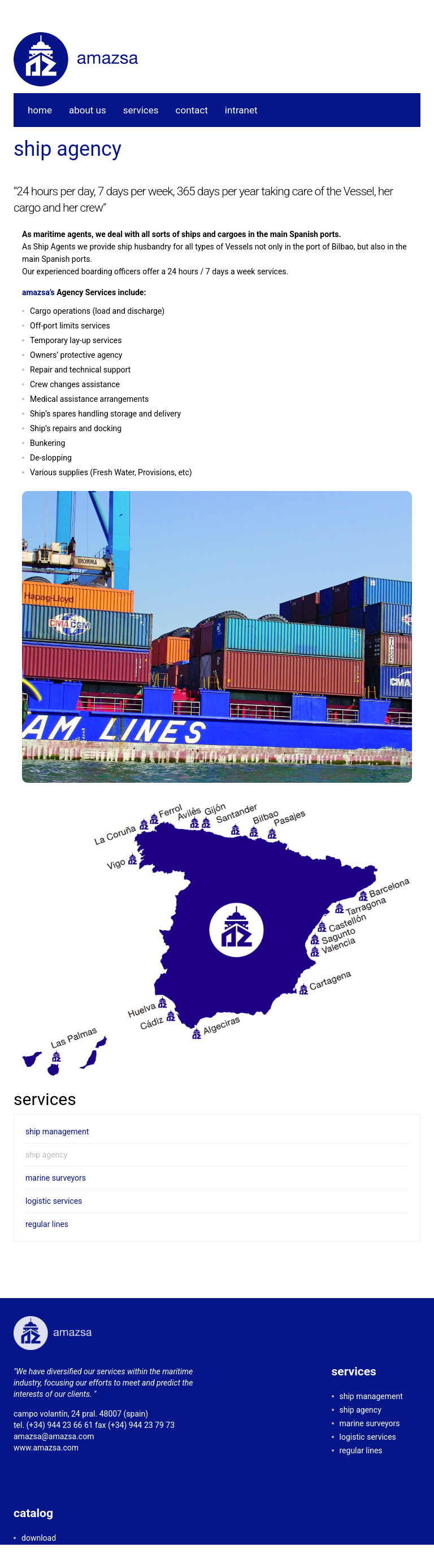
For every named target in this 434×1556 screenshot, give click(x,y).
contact (192, 110)
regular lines (46, 1224)
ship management (57, 1131)
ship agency (46, 1154)
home (40, 110)
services (141, 110)
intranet (241, 110)
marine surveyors (55, 1177)
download (38, 1537)
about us (87, 110)
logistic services (53, 1201)
